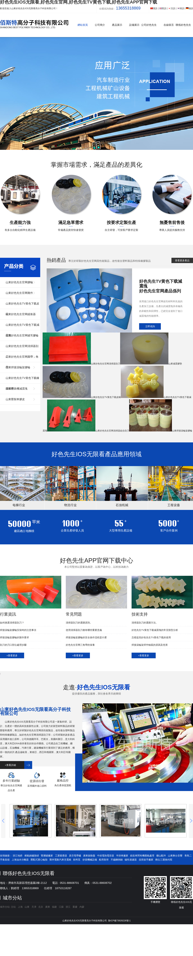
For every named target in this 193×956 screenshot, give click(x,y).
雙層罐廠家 (47, 855)
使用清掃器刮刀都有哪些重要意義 (84, 630)
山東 (27, 906)
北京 (40, 906)
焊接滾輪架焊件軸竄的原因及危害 (150, 644)
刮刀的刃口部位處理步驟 (13, 644)
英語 (162, 8)
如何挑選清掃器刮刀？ (12, 622)
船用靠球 (104, 859)
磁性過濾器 (131, 859)
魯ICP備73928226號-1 (119, 920)
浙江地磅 (17, 855)
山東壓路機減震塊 (17, 388)
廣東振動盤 (89, 855)
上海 (20, 906)
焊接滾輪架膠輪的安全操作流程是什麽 (86, 637)
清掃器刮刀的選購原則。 (79, 622)
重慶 (75, 906)
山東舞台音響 (175, 855)
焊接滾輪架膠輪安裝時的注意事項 (18, 630)
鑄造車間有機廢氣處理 (142, 855)
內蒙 (81, 906)
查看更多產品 (182, 260)
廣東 (47, 906)
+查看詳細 (10, 765)
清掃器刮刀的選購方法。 (145, 622)
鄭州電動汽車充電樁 (60, 859)
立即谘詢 (150, 326)
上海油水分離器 (20, 859)
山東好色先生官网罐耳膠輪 (22, 335)
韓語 (180, 8)
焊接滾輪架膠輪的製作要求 (14, 637)
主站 (13, 906)
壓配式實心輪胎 (39, 859)
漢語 (153, 8)
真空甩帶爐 (75, 855)
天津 (34, 906)
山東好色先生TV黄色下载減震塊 (22, 326)
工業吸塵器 (61, 855)
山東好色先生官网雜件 (19, 293)
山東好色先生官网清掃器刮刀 (22, 348)
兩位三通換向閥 (163, 859)
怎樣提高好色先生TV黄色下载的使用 (151, 637)
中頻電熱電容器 (105, 855)
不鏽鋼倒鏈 (117, 859)
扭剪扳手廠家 (146, 859)
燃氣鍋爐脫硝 (31, 855)
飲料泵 (76, 859)
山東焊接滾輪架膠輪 (18, 367)
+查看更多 (12, 655)
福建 (54, 906)
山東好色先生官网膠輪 (19, 282)
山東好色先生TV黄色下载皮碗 (22, 305)
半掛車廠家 (122, 855)
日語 (171, 8)
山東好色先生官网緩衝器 (21, 314)
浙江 (68, 906)
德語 (189, 8)
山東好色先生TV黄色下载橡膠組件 (22, 380)
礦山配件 (161, 855)
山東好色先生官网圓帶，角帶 (22, 358)
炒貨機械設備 (90, 859)
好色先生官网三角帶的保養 (80, 644)
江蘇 (61, 906)
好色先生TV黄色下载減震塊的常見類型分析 (155, 630)
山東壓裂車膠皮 (15, 399)
